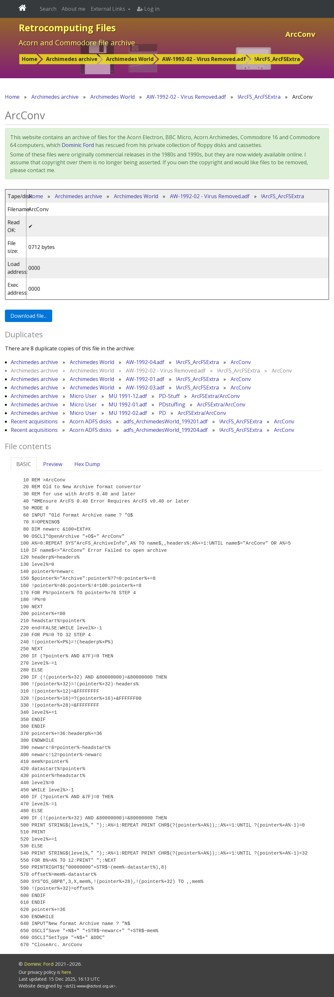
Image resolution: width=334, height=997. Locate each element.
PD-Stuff (169, 396)
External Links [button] (109, 8)
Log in (148, 8)
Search (48, 8)
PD (162, 413)
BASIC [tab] (23, 464)
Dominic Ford (78, 145)
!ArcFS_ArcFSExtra (277, 59)
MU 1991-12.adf (128, 396)
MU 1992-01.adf (128, 404)
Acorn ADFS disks (90, 421)
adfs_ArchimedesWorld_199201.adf (165, 421)
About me (73, 8)
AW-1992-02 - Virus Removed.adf (204, 59)
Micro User (83, 396)
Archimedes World (130, 59)
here (66, 972)
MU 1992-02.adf (128, 413)
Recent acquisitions (34, 421)
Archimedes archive (72, 59)
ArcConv (241, 362)
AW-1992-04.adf (145, 362)
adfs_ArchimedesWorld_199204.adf (165, 429)
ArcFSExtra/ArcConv (215, 396)
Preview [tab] (52, 464)
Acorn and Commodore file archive (77, 42)
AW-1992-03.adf (145, 387)
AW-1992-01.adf (145, 379)
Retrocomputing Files (67, 28)
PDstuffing (172, 404)
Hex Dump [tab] (87, 464)
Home (30, 59)
